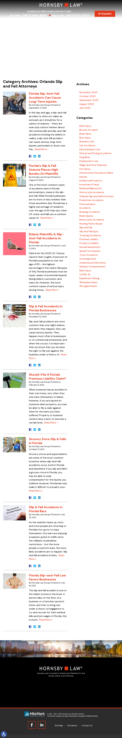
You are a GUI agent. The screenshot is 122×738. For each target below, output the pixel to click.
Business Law (86, 141)
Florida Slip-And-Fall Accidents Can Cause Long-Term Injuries (45, 98)
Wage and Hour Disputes (93, 165)
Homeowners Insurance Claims (96, 172)
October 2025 (87, 96)
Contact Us (61, 27)
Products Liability (89, 243)
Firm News (85, 169)
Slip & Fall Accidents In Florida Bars (45, 509)
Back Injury (85, 126)
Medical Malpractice (90, 188)
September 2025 (88, 100)
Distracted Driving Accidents (95, 153)
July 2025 (84, 107)
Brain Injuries (86, 215)
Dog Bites (84, 157)
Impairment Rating (89, 278)
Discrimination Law (89, 149)
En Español (107, 13)
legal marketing (70, 716)
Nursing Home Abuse (90, 223)
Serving (64, 22)
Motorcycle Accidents (91, 192)
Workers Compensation (92, 266)
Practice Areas (46, 22)
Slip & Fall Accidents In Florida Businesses (45, 308)
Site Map (59, 725)
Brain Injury (85, 133)
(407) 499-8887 (37, 15)
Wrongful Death (88, 286)
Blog (108, 22)
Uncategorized (87, 258)
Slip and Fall (85, 227)
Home (15, 22)
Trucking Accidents (90, 235)
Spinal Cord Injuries (89, 251)
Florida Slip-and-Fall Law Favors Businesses (47, 577)
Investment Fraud (89, 184)
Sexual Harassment (90, 247)
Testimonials (93, 22)
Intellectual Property (90, 180)
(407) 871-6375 (79, 15)
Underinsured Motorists (92, 262)
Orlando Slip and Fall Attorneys (96, 196)
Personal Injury (87, 204)
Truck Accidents (88, 255)
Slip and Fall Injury (89, 231)
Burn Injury (85, 137)
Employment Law (88, 161)
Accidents (85, 208)
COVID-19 (84, 274)
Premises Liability (88, 239)
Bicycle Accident (88, 129)
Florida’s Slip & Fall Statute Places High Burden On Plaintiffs (43, 170)
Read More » (41, 149)
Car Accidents (87, 145)
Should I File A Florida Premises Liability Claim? (47, 377)
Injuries (83, 176)
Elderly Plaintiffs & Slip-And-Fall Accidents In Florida (46, 238)
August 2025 (86, 104)
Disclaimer (72, 725)
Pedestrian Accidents (91, 200)
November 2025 (88, 92)
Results (77, 22)
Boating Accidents (89, 211)
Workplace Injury (88, 282)
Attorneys (28, 22)
